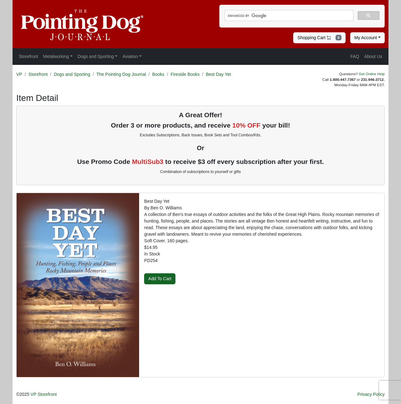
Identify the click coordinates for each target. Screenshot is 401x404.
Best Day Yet (218, 74)
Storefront (38, 74)
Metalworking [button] (56, 56)
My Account (365, 37)
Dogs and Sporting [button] (96, 56)
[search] (288, 15)
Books (158, 74)
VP (19, 74)
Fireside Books (185, 74)
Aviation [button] (130, 56)
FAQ (354, 56)
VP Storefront (43, 394)
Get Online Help (372, 74)
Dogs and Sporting (72, 74)
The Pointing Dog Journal (121, 74)
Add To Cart (159, 278)
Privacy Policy (371, 394)
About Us (373, 56)
